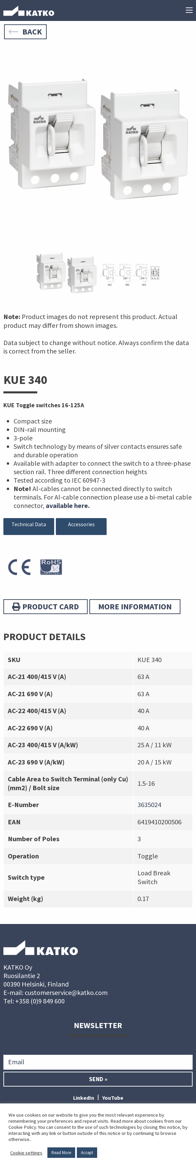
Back (25, 31)
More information (135, 606)
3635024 (149, 804)
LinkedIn (83, 1097)
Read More (61, 1152)
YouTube (112, 1097)
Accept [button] (87, 1152)
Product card (45, 606)
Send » (98, 1079)
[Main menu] (189, 10)
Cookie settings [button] (26, 1153)
